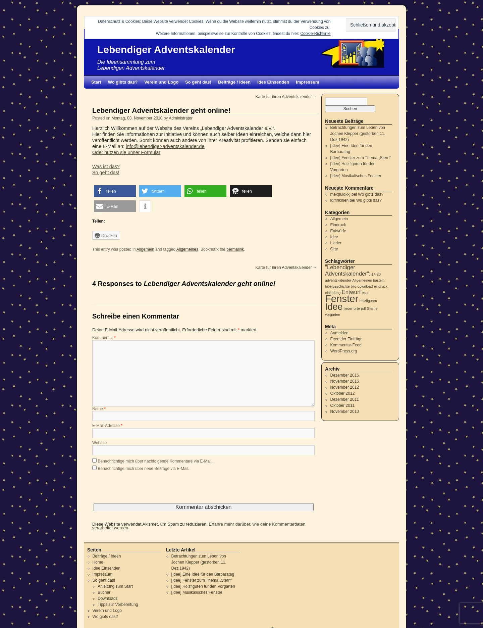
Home (98, 562)
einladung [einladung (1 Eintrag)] (332, 293)
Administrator (181, 118)
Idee (334, 237)
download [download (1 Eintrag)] (365, 286)
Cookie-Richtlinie (315, 33)
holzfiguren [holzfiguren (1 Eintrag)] (368, 301)
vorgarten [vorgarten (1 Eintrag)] (332, 314)
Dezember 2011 (344, 399)
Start (96, 82)
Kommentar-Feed (346, 345)
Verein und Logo (161, 82)
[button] (115, 191)
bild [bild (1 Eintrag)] (354, 286)
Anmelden (339, 333)
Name (99, 409)
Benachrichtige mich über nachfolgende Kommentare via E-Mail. (155, 461)
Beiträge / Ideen (234, 82)
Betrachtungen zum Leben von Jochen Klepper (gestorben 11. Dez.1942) (357, 133)
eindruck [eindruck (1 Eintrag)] (380, 286)
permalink (235, 249)
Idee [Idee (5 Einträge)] (333, 307)
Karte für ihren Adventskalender (286, 96)
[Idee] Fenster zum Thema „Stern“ (360, 157)
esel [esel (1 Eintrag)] (365, 293)
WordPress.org (343, 351)
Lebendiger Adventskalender (166, 49)
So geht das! (198, 82)
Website (99, 443)
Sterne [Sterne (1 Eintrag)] (372, 308)
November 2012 (344, 387)
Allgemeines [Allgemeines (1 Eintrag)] (362, 280)
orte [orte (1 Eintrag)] (357, 308)
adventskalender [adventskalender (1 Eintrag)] (338, 280)
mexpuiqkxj (340, 194)
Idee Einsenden (273, 82)
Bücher (104, 592)
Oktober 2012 (342, 393)
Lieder (335, 243)
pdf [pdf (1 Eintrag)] (363, 308)
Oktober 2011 (342, 405)
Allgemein (145, 249)
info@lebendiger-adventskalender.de (165, 146)
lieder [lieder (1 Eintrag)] (348, 308)
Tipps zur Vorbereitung (118, 604)
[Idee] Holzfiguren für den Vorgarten (203, 586)
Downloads (107, 598)
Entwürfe (338, 231)
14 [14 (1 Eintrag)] (374, 274)
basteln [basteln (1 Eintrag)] (378, 280)
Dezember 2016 (344, 375)
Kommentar (104, 338)
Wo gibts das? (123, 82)
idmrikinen (339, 200)
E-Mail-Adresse (107, 426)
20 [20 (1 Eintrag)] (379, 274)
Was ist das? (106, 166)
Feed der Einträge (346, 339)
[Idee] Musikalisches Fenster (355, 176)
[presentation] (143, 490)
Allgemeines (187, 249)
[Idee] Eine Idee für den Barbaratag (202, 574)
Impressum (307, 82)
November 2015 (344, 381)
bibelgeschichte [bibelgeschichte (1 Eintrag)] (337, 286)
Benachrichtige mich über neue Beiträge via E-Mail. (144, 468)
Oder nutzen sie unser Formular (126, 152)
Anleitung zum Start (115, 586)
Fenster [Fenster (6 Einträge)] (341, 298)
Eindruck (338, 225)
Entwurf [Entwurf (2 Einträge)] (351, 292)
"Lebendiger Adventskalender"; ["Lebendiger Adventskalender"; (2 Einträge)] (348, 270)
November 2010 (344, 411)
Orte (334, 249)
